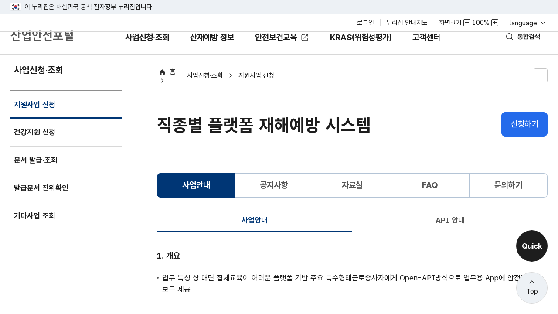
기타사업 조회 (37, 233)
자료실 (352, 199)
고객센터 (442, 56)
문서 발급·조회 (38, 178)
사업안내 (254, 234)
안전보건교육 (277, 50)
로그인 (365, 23)
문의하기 (508, 199)
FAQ (430, 199)
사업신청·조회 (132, 56)
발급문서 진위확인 (44, 205)
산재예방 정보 (205, 56)
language (527, 22)
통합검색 (524, 49)
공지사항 (273, 199)
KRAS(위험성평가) (369, 56)
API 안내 (450, 234)
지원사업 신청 (37, 127)
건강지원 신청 (37, 150)
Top (532, 291)
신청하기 (524, 138)
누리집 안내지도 (407, 23)
